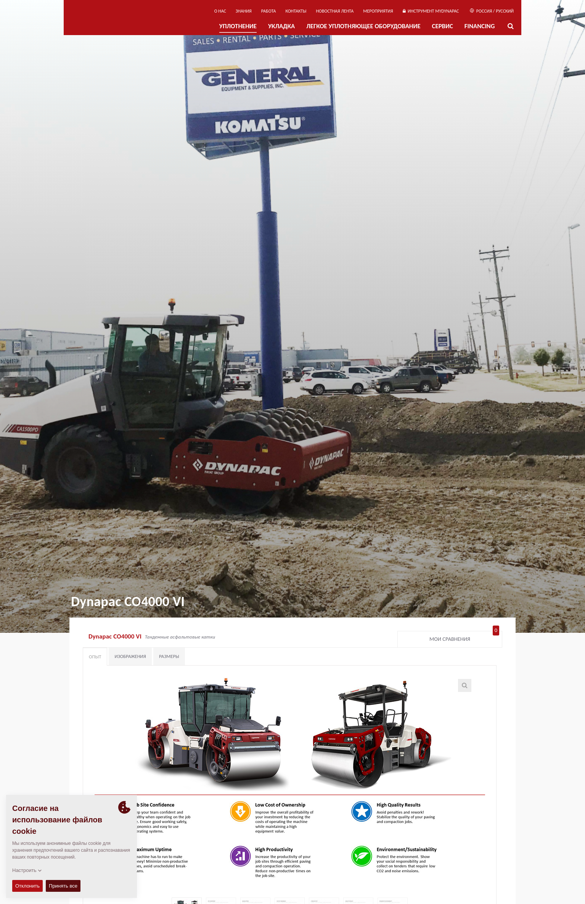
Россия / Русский (492, 11)
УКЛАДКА (281, 26)
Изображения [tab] (130, 656)
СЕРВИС (442, 26)
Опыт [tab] (95, 657)
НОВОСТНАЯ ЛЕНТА (335, 11)
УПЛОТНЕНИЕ (238, 26)
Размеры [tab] (169, 656)
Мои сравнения (464, 637)
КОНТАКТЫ (295, 11)
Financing (479, 26)
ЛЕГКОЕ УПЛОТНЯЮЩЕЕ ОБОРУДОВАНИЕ (363, 26)
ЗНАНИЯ (244, 11)
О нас (220, 11)
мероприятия (378, 11)
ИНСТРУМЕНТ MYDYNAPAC (431, 11)
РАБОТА (268, 11)
